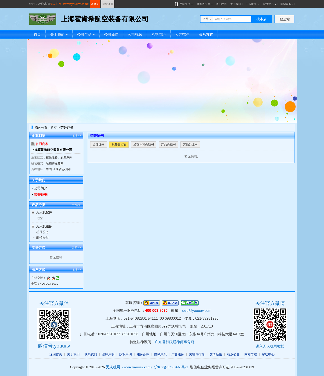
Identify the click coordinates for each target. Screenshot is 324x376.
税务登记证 (119, 144)
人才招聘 (182, 34)
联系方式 (206, 34)
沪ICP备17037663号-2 (171, 367)
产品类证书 (168, 144)
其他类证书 (190, 144)
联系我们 (90, 354)
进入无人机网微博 (270, 346)
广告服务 (251, 4)
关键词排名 (197, 354)
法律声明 (108, 354)
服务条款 (143, 354)
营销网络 (158, 34)
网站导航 (285, 4)
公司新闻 (111, 34)
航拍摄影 (42, 237)
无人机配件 (44, 212)
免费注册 (107, 4)
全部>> (76, 205)
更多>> (76, 247)
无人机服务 (44, 226)
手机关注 (184, 4)
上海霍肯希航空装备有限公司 (51, 150)
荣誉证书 (40, 194)
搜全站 (285, 19)
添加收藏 (221, 4)
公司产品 (86, 34)
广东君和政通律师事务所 (174, 342)
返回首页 (56, 354)
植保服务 (42, 232)
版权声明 (125, 354)
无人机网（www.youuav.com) (69, 4)
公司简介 (40, 188)
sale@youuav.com (196, 310)
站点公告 (233, 354)
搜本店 (261, 19)
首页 (37, 34)
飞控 (39, 218)
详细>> (76, 135)
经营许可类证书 (143, 144)
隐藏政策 (160, 354)
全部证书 (98, 144)
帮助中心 (268, 4)
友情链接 (215, 354)
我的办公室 (203, 4)
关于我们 (235, 4)
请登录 (95, 4)
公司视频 (135, 34)
